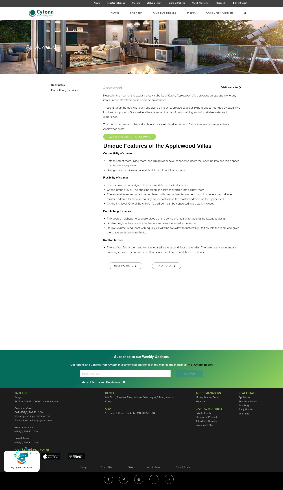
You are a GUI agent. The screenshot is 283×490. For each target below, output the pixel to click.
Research (221, 3)
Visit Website (231, 87)
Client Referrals (183, 467)
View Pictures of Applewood (130, 137)
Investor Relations (116, 3)
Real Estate (58, 85)
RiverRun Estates (248, 401)
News (97, 3)
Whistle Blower (154, 467)
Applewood (245, 397)
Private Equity (203, 413)
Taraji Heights (246, 409)
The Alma (244, 413)
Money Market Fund (207, 397)
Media (191, 12)
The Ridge (244, 405)
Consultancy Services (64, 90)
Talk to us (167, 266)
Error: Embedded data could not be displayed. (141, 313)
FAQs (130, 467)
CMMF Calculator (200, 3)
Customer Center (219, 12)
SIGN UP (189, 373)
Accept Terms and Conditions (101, 382)
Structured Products (207, 417)
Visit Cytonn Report (200, 365)
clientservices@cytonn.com (36, 420)
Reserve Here (125, 266)
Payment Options (176, 3)
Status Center (154, 3)
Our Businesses (164, 12)
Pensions (201, 401)
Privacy (82, 467)
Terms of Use (107, 467)
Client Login (240, 3)
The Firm (136, 12)
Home (115, 12)
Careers (136, 3)
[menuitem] (117, 13)
